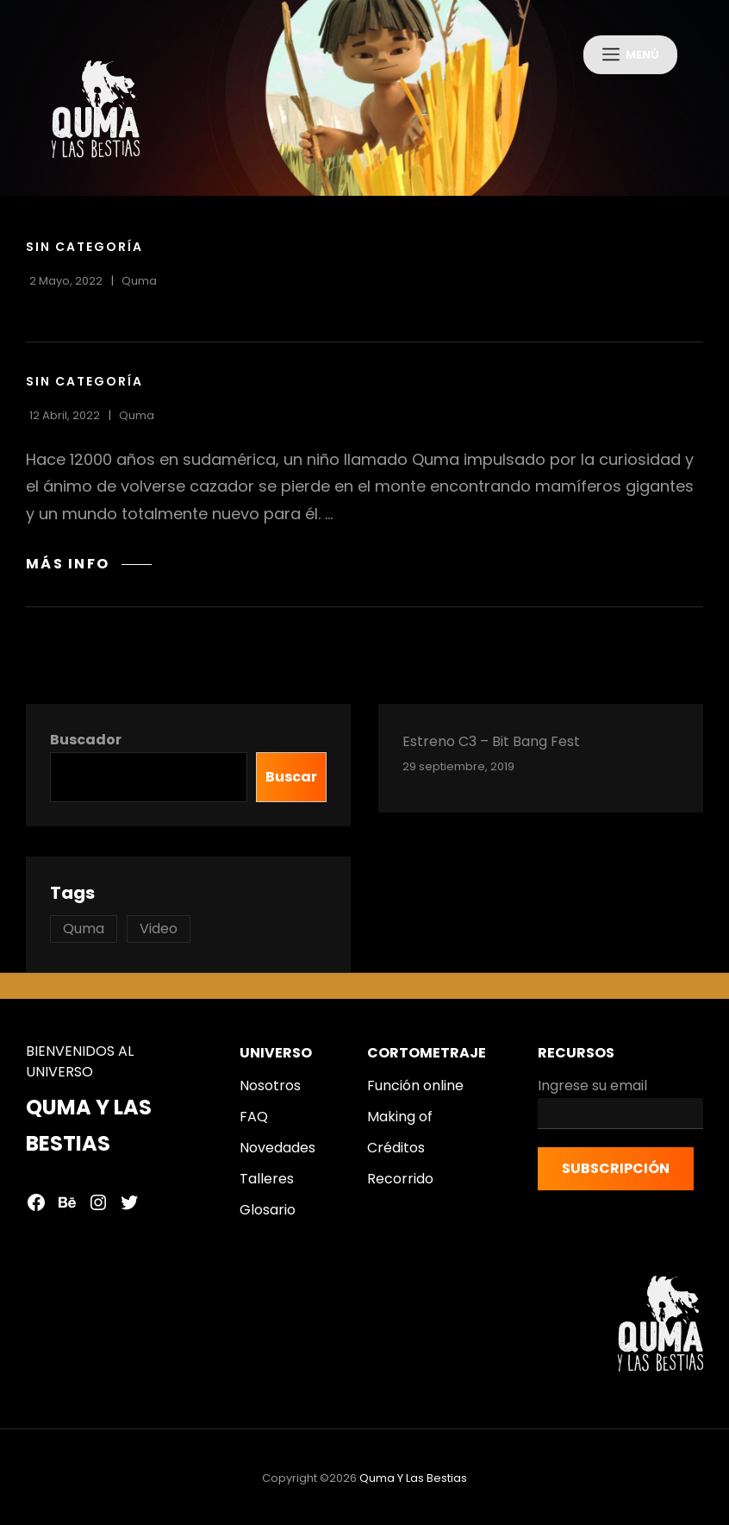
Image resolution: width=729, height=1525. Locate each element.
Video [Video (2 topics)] (159, 938)
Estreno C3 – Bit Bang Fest (491, 751)
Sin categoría (84, 256)
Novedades (277, 1157)
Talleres (267, 1188)
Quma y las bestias (413, 1487)
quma (139, 290)
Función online (415, 1095)
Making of (400, 1126)
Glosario (268, 1219)
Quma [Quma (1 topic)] (83, 938)
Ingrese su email (620, 1111)
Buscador (86, 749)
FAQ (254, 1126)
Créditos (396, 1157)
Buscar (291, 786)
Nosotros (270, 1095)
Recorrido (400, 1188)
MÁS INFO (89, 573)
